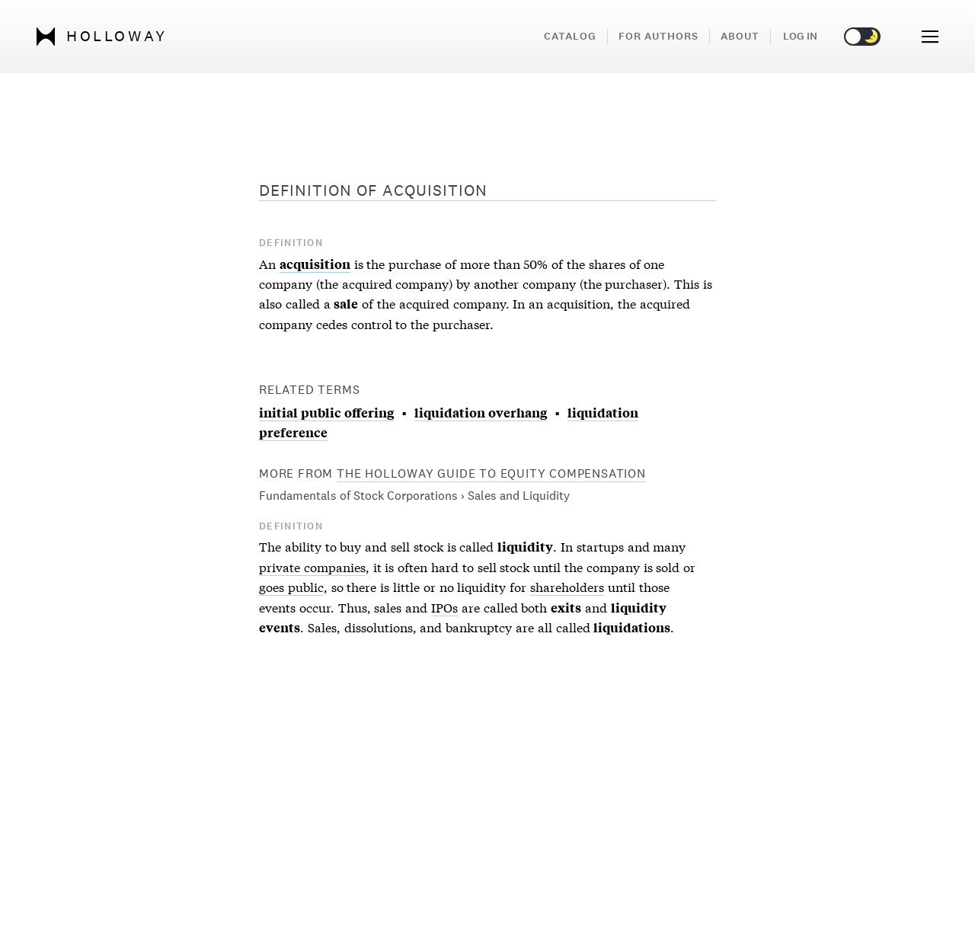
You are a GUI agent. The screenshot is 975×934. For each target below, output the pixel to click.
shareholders (567, 586)
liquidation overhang (480, 412)
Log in (800, 36)
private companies (312, 566)
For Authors (658, 36)
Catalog (570, 36)
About (740, 36)
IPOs (444, 607)
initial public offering (326, 412)
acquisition (315, 263)
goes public (291, 586)
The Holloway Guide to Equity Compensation (491, 473)
